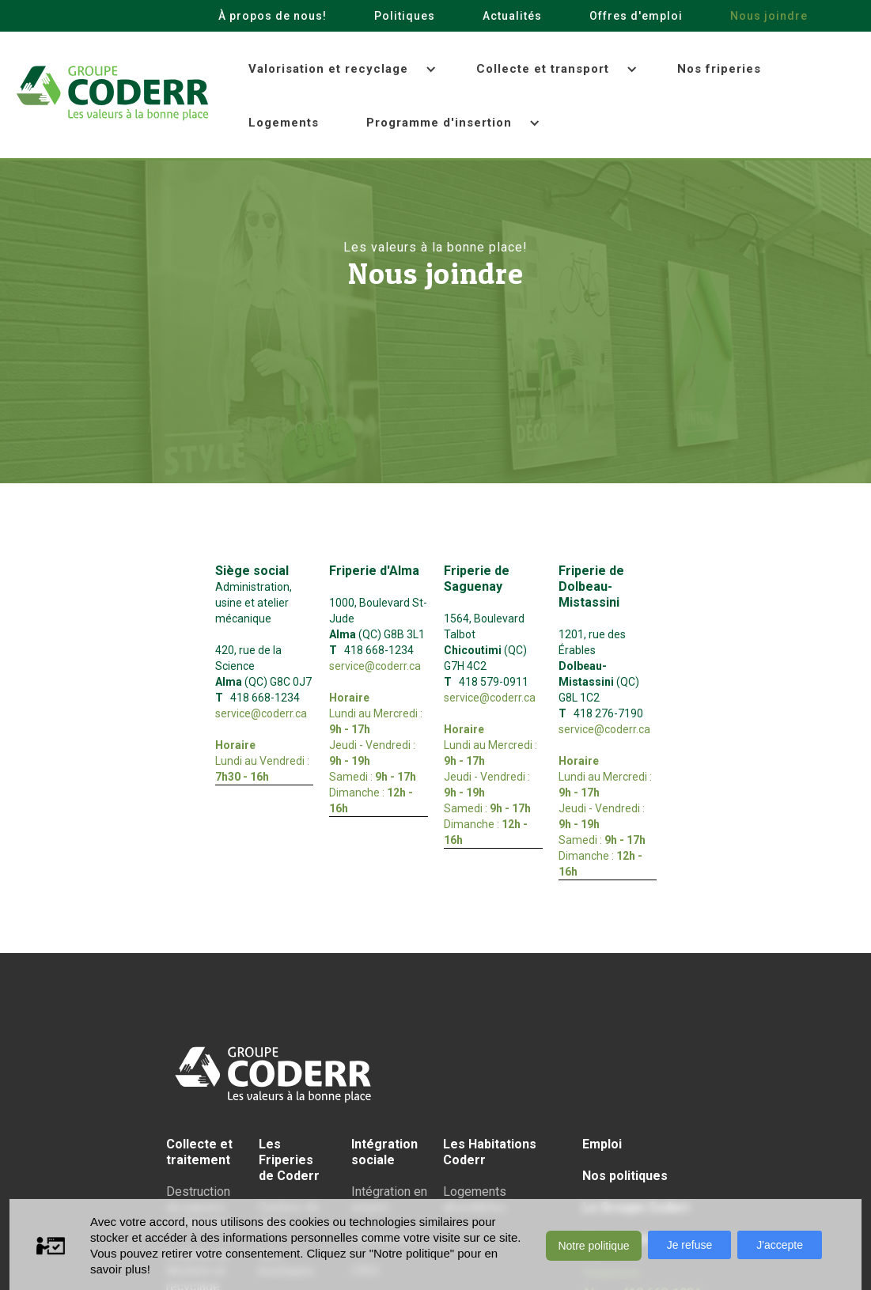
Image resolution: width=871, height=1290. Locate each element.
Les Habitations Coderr (489, 1152)
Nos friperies (719, 69)
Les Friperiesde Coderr (289, 1160)
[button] (339, 69)
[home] (112, 93)
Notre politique (593, 1245)
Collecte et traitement (199, 1152)
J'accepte (779, 1245)
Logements (283, 122)
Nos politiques (625, 1175)
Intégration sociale (384, 1152)
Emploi (602, 1144)
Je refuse (690, 1245)
